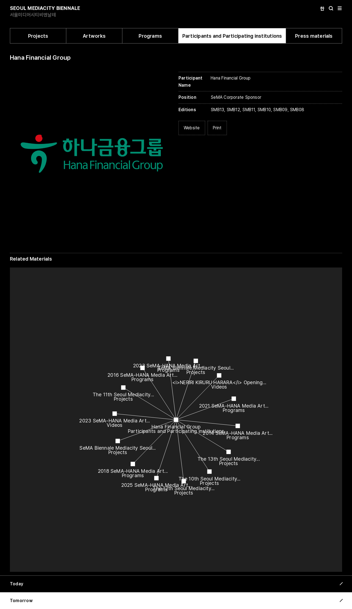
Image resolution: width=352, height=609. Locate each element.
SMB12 (233, 109)
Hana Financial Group (40, 57)
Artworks (94, 36)
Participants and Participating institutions (232, 36)
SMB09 (280, 109)
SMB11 (248, 109)
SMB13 (217, 109)
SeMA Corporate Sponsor (236, 97)
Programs (150, 36)
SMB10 (264, 109)
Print (217, 127)
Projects (38, 36)
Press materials (313, 36)
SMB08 (297, 109)
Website (192, 127)
